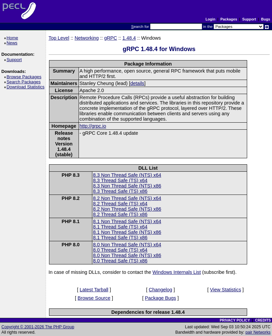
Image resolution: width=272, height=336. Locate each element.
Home (13, 37)
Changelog (160, 289)
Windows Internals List (176, 272)
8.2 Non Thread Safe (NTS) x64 (127, 198)
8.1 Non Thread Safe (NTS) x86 (127, 232)
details (137, 83)
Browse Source (94, 298)
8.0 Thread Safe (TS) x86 (120, 260)
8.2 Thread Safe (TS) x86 (120, 214)
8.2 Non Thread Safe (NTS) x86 (127, 209)
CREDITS (263, 320)
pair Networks (258, 332)
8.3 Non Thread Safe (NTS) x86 (127, 185)
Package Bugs (160, 298)
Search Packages (24, 81)
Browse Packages (25, 76)
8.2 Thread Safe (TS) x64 (120, 203)
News (12, 42)
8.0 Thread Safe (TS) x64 (120, 250)
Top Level (59, 38)
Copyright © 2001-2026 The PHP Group (37, 327)
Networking (87, 38)
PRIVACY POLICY (235, 320)
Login (210, 19)
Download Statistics (26, 86)
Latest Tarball (94, 289)
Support (249, 19)
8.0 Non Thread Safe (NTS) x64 (127, 244)
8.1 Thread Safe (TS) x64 (120, 226)
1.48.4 (129, 38)
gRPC (110, 38)
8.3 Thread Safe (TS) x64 (120, 180)
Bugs (265, 19)
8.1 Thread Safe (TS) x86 (120, 237)
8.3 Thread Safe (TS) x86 (120, 191)
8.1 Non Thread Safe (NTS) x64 (127, 221)
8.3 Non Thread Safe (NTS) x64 (127, 175)
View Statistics (225, 289)
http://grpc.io (93, 126)
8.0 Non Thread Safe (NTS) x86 (127, 255)
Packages (228, 19)
